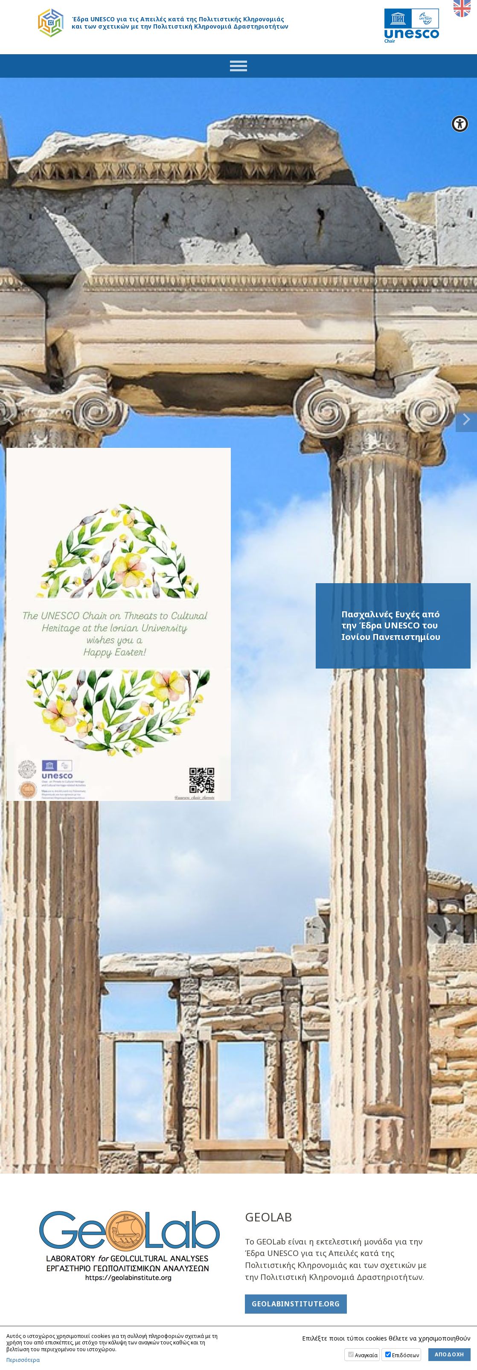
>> (186, 1046)
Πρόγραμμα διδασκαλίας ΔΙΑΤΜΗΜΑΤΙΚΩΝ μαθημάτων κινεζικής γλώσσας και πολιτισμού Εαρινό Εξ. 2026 (340, 899)
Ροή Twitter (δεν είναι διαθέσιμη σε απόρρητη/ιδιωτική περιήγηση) (133, 734)
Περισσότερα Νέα (342, 944)
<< (50, 1046)
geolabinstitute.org (296, 454)
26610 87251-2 (64, 1313)
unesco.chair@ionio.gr (80, 1322)
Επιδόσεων (405, 1355)
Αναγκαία (366, 1355)
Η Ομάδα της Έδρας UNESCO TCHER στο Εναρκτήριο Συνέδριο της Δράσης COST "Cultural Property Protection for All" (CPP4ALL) (341, 847)
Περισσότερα (23, 1360)
